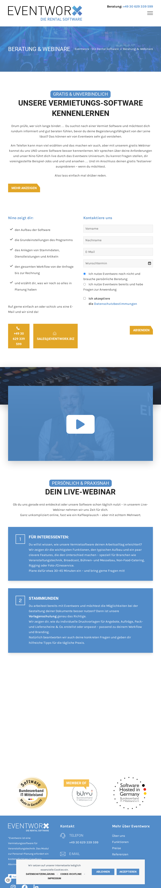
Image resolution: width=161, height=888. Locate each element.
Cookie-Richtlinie (71, 874)
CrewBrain (35, 859)
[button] (150, 13)
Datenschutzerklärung (40, 874)
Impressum (54, 878)
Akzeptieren (128, 871)
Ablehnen (103, 871)
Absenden (141, 330)
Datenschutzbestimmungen (115, 304)
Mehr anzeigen (24, 188)
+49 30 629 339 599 (138, 6)
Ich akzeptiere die (113, 301)
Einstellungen (8, 880)
